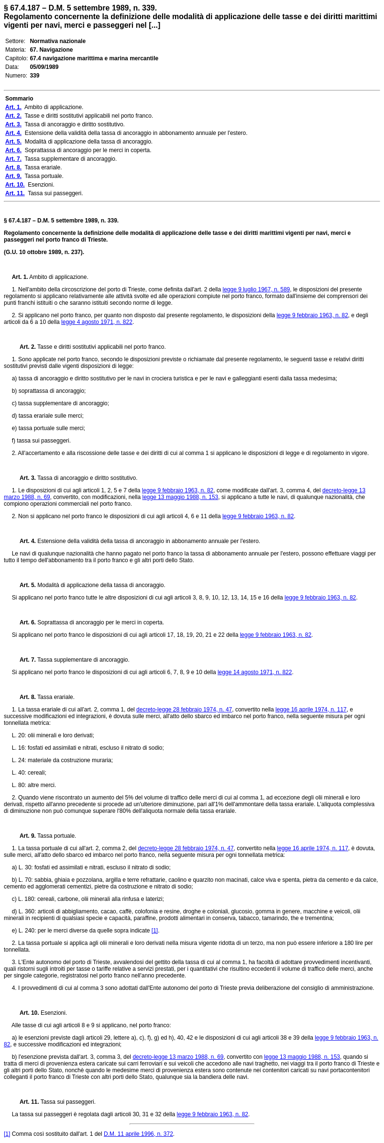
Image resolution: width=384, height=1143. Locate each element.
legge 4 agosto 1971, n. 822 (96, 322)
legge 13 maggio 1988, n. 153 (181, 497)
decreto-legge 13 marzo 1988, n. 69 (177, 1057)
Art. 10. (25, 1013)
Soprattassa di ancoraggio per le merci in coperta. (100, 622)
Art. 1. (20, 277)
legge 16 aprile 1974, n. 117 (311, 709)
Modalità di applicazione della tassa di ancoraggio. (100, 585)
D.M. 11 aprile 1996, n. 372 (138, 1134)
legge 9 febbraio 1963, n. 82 (312, 315)
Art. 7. (24, 659)
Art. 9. (24, 835)
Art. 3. (24, 478)
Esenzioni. (53, 1013)
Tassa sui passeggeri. (67, 1102)
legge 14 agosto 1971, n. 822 (255, 672)
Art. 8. (24, 697)
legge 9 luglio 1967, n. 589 (256, 289)
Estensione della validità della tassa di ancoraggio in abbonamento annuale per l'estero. (148, 541)
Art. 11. (25, 1102)
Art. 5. (24, 585)
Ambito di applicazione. (58, 277)
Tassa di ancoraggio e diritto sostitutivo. (87, 478)
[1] (155, 930)
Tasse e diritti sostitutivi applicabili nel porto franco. (101, 347)
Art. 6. (24, 622)
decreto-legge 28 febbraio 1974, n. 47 (184, 709)
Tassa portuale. (56, 835)
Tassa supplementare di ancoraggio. (83, 659)
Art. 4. (24, 541)
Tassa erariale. (55, 697)
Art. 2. (24, 347)
